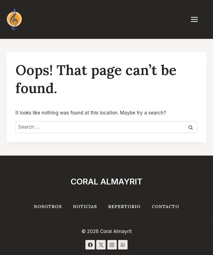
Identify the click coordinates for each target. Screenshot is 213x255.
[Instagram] (112, 244)
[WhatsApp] (123, 244)
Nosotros (48, 206)
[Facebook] (90, 244)
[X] (101, 244)
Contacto (165, 206)
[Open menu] (197, 19)
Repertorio (124, 206)
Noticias (85, 206)
